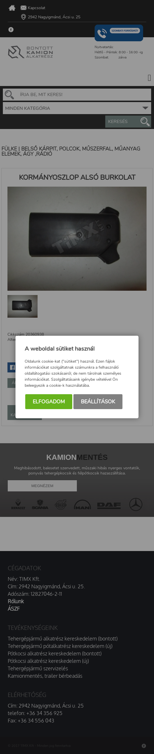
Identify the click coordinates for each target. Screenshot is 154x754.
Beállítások (98, 401)
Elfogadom (49, 401)
